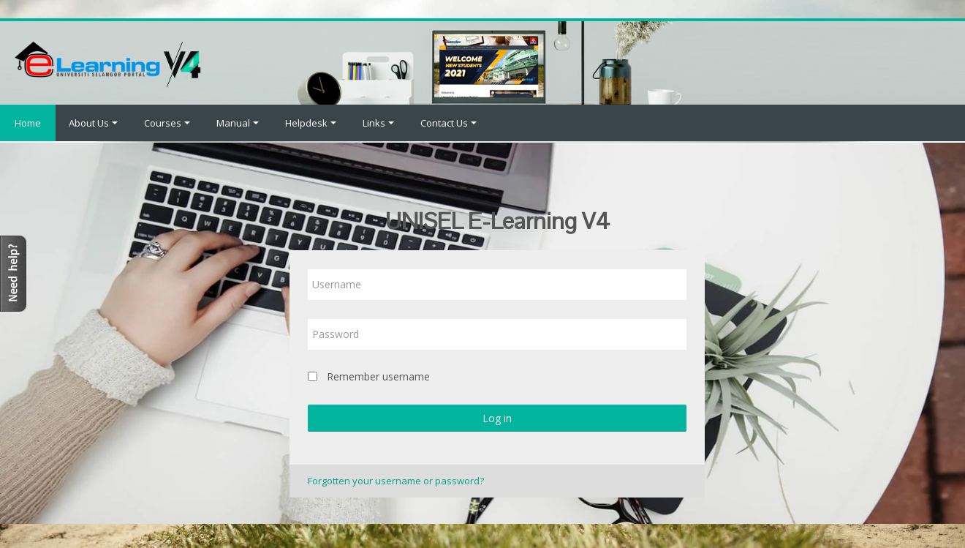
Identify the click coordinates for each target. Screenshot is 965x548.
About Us (93, 123)
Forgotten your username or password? (396, 480)
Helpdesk (310, 123)
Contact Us (448, 123)
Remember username (378, 376)
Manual (237, 123)
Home (28, 123)
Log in (497, 418)
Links (378, 123)
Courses (167, 123)
